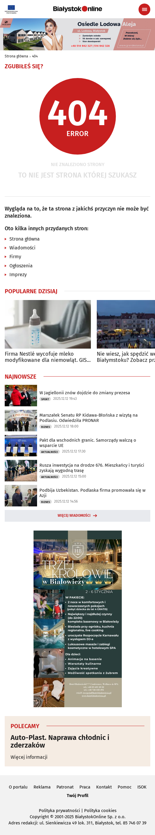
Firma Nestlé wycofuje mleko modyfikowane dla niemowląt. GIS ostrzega (46, 357)
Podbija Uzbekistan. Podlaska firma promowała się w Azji (92, 493)
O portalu (18, 787)
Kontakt (104, 787)
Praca (84, 787)
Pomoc (124, 787)
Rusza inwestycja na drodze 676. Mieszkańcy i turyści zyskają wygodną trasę (91, 468)
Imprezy (18, 274)
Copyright (39, 816)
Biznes (45, 426)
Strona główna (16, 56)
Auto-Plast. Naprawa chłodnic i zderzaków (60, 741)
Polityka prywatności (59, 810)
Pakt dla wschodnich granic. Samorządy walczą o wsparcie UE (87, 443)
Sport (45, 399)
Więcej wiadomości (74, 515)
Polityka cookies (100, 810)
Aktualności (49, 451)
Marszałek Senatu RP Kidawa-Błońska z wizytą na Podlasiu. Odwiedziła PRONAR (88, 417)
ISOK (141, 787)
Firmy (15, 256)
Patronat (65, 787)
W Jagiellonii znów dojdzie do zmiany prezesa (84, 392)
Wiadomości (22, 248)
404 (35, 56)
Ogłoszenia (21, 266)
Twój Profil (77, 795)
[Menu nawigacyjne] (144, 9)
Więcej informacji (29, 757)
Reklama (42, 787)
